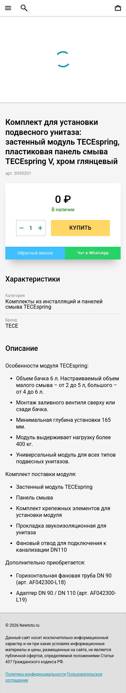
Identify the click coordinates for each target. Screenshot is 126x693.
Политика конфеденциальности (35, 674)
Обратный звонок (35, 252)
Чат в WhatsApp (93, 252)
